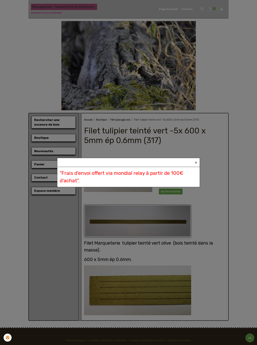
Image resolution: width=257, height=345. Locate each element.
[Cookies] (8, 338)
